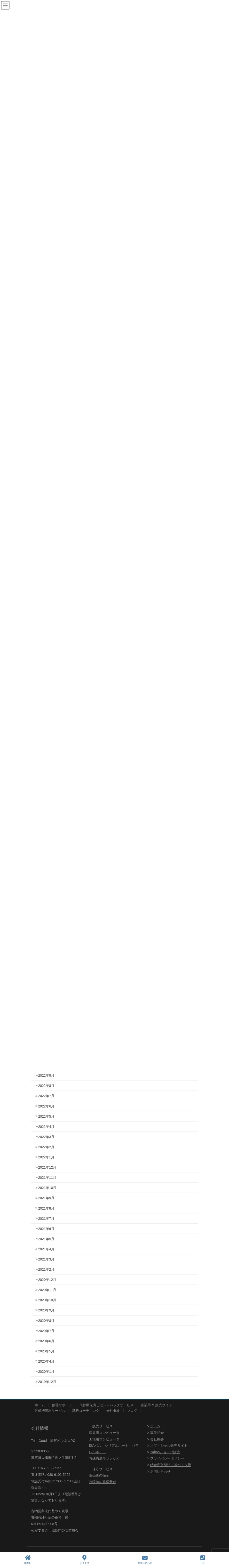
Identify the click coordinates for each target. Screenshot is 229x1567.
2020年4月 (46, 1361)
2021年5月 (46, 1239)
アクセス (84, 1559)
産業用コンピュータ (104, 1433)
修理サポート (62, 1405)
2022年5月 (46, 1116)
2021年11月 (47, 1177)
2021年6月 (46, 1229)
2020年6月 (46, 1341)
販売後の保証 (99, 1475)
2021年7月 (46, 1218)
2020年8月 (46, 1321)
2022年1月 (46, 1157)
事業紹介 (157, 1433)
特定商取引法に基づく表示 (170, 1465)
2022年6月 (46, 1106)
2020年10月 (47, 1300)
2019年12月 (47, 1382)
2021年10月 (47, 1188)
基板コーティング (85, 1411)
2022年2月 (46, 1147)
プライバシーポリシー (167, 1458)
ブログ (132, 1411)
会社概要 (113, 1411)
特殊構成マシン (101, 1458)
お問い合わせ (160, 1471)
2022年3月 (46, 1137)
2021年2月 (46, 1269)
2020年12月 (47, 1280)
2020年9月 (46, 1310)
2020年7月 (46, 1331)
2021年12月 (47, 1167)
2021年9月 (46, 1198)
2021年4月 (46, 1249)
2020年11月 (47, 1290)
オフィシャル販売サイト (169, 1445)
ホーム (40, 1405)
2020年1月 (46, 1371)
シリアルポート (116, 1445)
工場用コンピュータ (104, 1439)
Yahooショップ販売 (165, 1452)
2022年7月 (46, 1096)
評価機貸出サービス (50, 1411)
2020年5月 (46, 1351)
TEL (202, 1559)
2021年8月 (46, 1208)
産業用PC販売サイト (156, 1405)
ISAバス (95, 1445)
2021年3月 (46, 1259)
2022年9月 (46, 1075)
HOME (28, 1559)
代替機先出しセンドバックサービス (106, 1405)
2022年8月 (46, 1086)
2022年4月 (46, 1127)
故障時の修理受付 (102, 1482)
